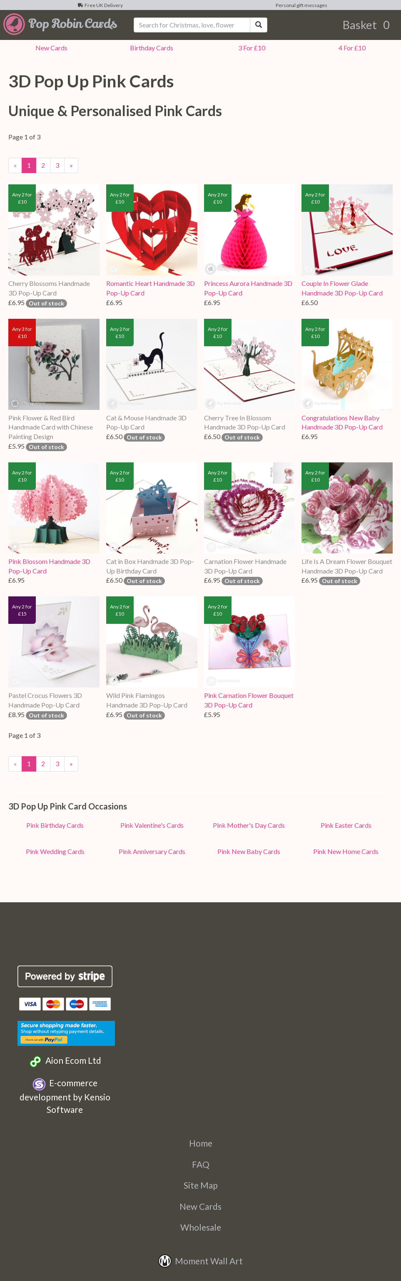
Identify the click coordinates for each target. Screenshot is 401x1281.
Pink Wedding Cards (55, 851)
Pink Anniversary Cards (152, 851)
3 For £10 (250, 48)
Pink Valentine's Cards (152, 825)
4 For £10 (351, 48)
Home (200, 1143)
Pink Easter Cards (346, 825)
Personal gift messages (300, 5)
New (50, 48)
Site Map (201, 1185)
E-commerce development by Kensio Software (65, 1095)
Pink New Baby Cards (248, 851)
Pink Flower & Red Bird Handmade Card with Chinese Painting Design (50, 427)
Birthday (150, 48)
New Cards (200, 1206)
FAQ (200, 1164)
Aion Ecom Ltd (65, 1061)
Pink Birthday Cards (55, 825)
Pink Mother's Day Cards (249, 825)
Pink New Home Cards (346, 851)
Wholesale (200, 1227)
